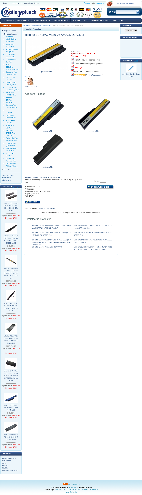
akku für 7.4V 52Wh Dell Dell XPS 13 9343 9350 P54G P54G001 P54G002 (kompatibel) (11, 375)
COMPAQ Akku (10, 59)
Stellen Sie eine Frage (31, 86)
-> (11, 34)
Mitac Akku (9, 123)
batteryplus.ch (73, 487)
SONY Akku (9, 153)
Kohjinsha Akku (10, 105)
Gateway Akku (10, 85)
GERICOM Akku (11, 87)
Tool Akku (7, 169)
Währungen (127, 26)
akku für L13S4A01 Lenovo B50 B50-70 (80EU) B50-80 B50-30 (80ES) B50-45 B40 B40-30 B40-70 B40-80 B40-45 (51, 242)
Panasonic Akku (11, 140)
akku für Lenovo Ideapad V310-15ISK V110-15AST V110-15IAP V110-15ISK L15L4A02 (11, 273)
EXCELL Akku (10, 77)
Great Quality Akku (12, 90)
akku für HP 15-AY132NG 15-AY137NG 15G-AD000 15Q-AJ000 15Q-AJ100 (11, 239)
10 (79, 484)
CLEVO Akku (10, 54)
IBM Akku (8, 100)
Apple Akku (9, 44)
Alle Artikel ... (6, 180)
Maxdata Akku (10, 118)
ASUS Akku (9, 47)
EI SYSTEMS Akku (12, 69)
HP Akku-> (9, 97)
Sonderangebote (42, 20)
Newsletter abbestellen (10, 470)
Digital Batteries (10, 31)
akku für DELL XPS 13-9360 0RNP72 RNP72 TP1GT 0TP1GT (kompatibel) (11, 339)
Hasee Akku (9, 92)
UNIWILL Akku (10, 163)
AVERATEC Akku (11, 49)
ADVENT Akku (10, 39)
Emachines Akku (11, 72)
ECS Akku (9, 67)
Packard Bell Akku (11, 138)
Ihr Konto (118, 20)
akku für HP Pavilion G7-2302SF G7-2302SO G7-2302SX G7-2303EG (11, 206)
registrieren (100, 3)
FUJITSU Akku (10, 82)
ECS (7, 64)
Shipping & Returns (100, 20)
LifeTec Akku (10, 115)
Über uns (15, 3)
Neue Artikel (23, 20)
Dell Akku (8, 62)
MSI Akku (8, 128)
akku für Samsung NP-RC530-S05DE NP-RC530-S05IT (11, 437)
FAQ (5, 3)
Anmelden (87, 3)
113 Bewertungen (95, 75)
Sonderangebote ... (8, 175)
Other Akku (9, 135)
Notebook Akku (61, 20)
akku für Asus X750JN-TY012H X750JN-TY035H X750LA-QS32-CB (11, 306)
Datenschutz (6, 461)
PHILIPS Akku (10, 143)
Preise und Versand (9, 458)
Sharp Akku (9, 151)
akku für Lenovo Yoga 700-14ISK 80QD (47, 247)
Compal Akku (10, 57)
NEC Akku (9, 130)
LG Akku (8, 113)
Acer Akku (9, 36)
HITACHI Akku (10, 95)
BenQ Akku (9, 52)
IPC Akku (8, 102)
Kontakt (4, 465)
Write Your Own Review (46, 208)
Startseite (8, 20)
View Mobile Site (71, 492)
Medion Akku (10, 120)
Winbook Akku (10, 166)
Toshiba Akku (10, 158)
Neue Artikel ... (7, 178)
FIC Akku (8, 80)
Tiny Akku (8, 156)
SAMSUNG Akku (11, 148)
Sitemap (76, 20)
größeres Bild (48, 130)
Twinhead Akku (10, 161)
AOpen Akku (9, 41)
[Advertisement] (131, 48)
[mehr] (15, 187)
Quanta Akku (10, 146)
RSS (85, 20)
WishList (95, 489)
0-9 (91, 489)
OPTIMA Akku (10, 133)
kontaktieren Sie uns (31, 3)
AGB (3, 463)
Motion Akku (9, 125)
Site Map (5, 468)
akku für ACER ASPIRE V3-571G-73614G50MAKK (11, 407)
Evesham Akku (10, 74)
